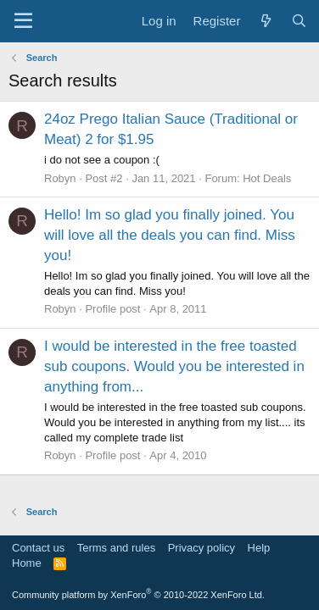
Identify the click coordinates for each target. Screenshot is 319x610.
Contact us (38, 547)
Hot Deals (267, 178)
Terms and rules (116, 547)
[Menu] (23, 21)
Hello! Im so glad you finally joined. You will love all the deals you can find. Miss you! (169, 235)
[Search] (299, 20)
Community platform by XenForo (138, 595)
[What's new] (265, 20)
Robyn (60, 178)
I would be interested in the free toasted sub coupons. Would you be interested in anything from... (174, 366)
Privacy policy (201, 547)
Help (259, 547)
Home (27, 563)
